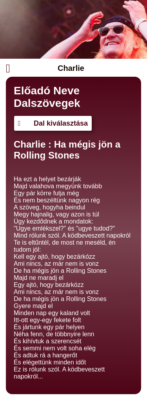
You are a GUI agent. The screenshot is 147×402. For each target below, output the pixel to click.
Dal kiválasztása (53, 123)
